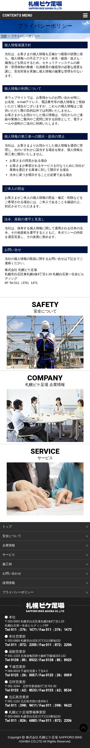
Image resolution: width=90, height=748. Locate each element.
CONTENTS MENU (17, 15)
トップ (7, 526)
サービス (8, 554)
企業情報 (8, 545)
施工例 (7, 564)
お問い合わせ (11, 573)
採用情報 (8, 583)
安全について (11, 536)
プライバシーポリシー (18, 592)
